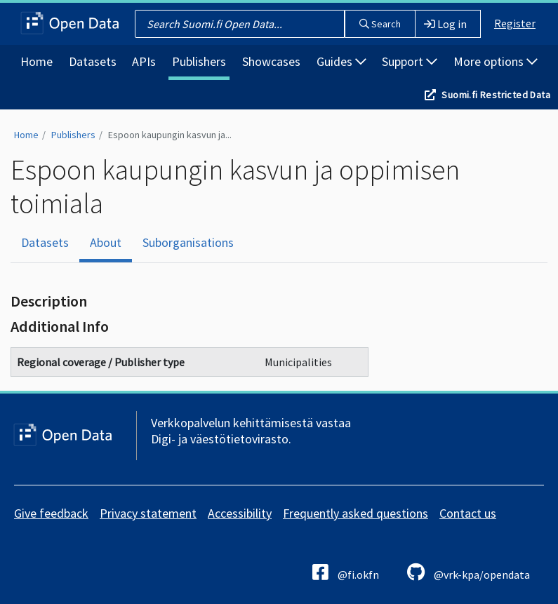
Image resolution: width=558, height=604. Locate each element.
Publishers (199, 61)
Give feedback (51, 513)
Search (380, 24)
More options (495, 61)
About (105, 242)
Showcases (271, 61)
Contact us (467, 513)
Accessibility (240, 513)
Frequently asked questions (355, 513)
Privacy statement (148, 513)
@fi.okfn (345, 572)
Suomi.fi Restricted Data (495, 94)
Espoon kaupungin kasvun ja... (170, 134)
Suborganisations (188, 242)
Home (36, 61)
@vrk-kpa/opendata (468, 572)
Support (409, 61)
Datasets (93, 61)
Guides (341, 61)
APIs (144, 61)
